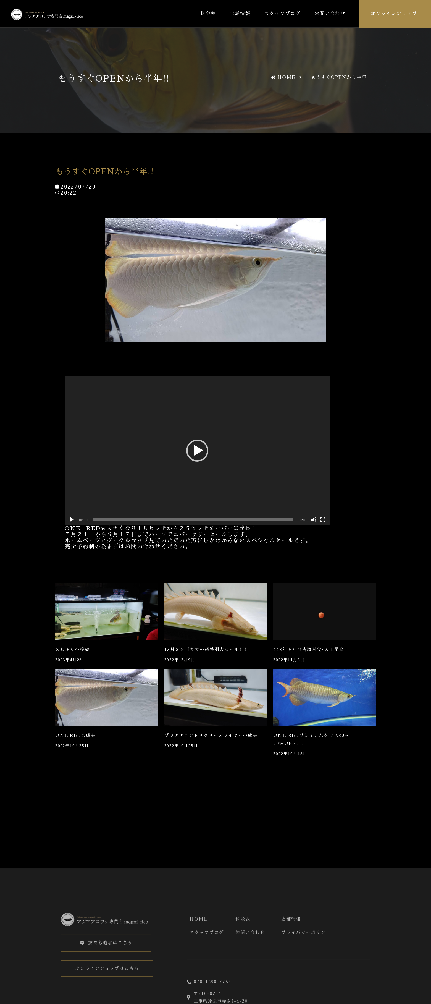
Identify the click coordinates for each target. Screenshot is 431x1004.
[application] (197, 450)
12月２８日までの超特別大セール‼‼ (206, 649)
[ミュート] (314, 519)
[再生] (72, 519)
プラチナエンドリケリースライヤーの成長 (211, 735)
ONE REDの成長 (75, 735)
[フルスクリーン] (322, 519)
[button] (197, 451)
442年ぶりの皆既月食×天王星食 (308, 649)
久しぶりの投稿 (72, 649)
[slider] (193, 519)
